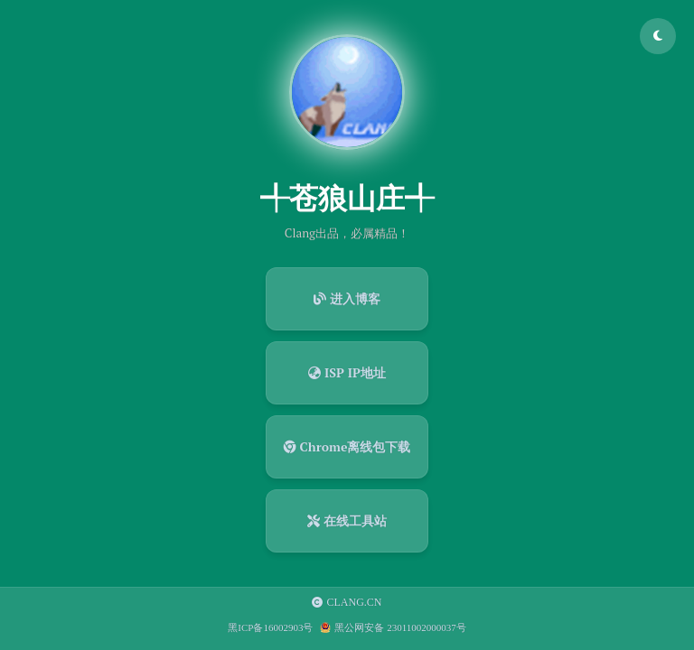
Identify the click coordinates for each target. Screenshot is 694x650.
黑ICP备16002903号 (270, 627)
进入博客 (347, 298)
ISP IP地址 (347, 372)
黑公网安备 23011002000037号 (399, 627)
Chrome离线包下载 (347, 446)
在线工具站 (347, 520)
